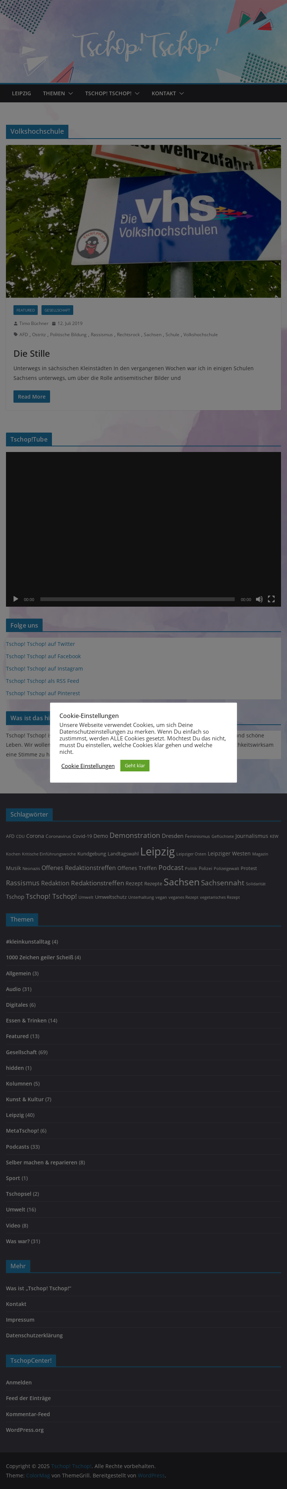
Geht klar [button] (135, 765)
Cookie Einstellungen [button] (88, 765)
